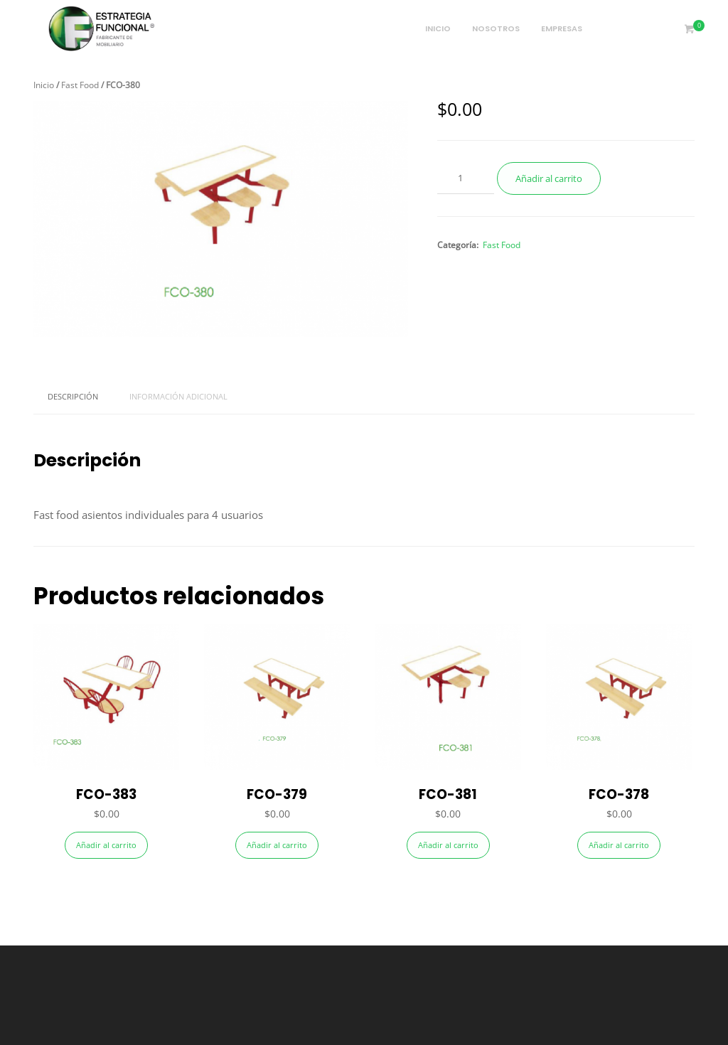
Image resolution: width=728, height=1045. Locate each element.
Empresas (561, 28)
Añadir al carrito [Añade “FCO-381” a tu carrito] (448, 845)
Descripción (73, 396)
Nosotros (496, 28)
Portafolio (630, 28)
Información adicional (178, 396)
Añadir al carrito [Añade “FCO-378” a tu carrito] (619, 845)
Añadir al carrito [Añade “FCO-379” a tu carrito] (277, 845)
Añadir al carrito (548, 178)
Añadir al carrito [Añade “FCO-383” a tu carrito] (106, 845)
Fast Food (80, 85)
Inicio (438, 28)
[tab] (73, 397)
